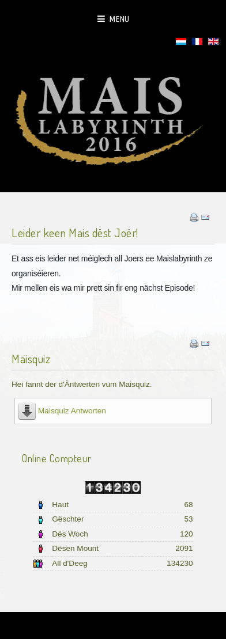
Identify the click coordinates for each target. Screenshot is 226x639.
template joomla (4, 582)
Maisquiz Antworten (72, 410)
